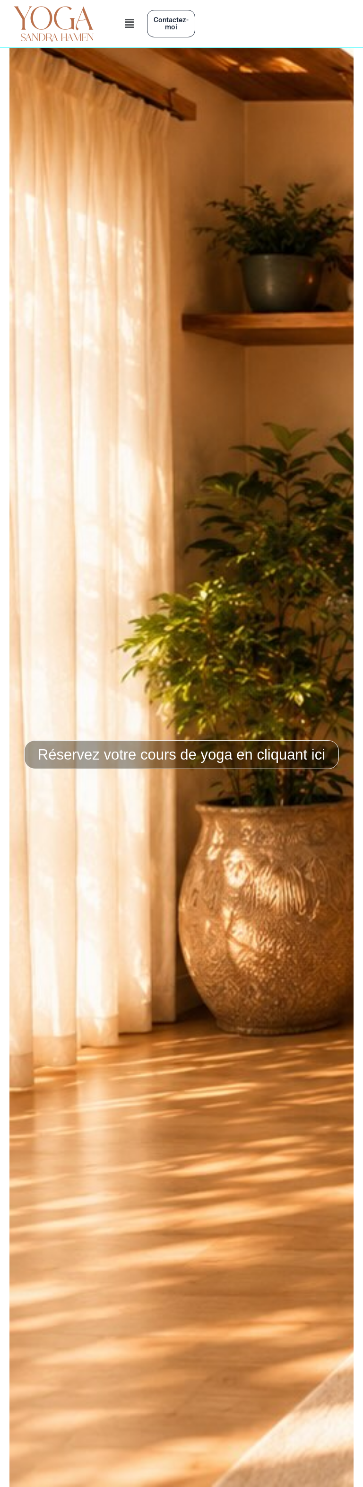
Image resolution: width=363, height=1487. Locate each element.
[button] (129, 24)
